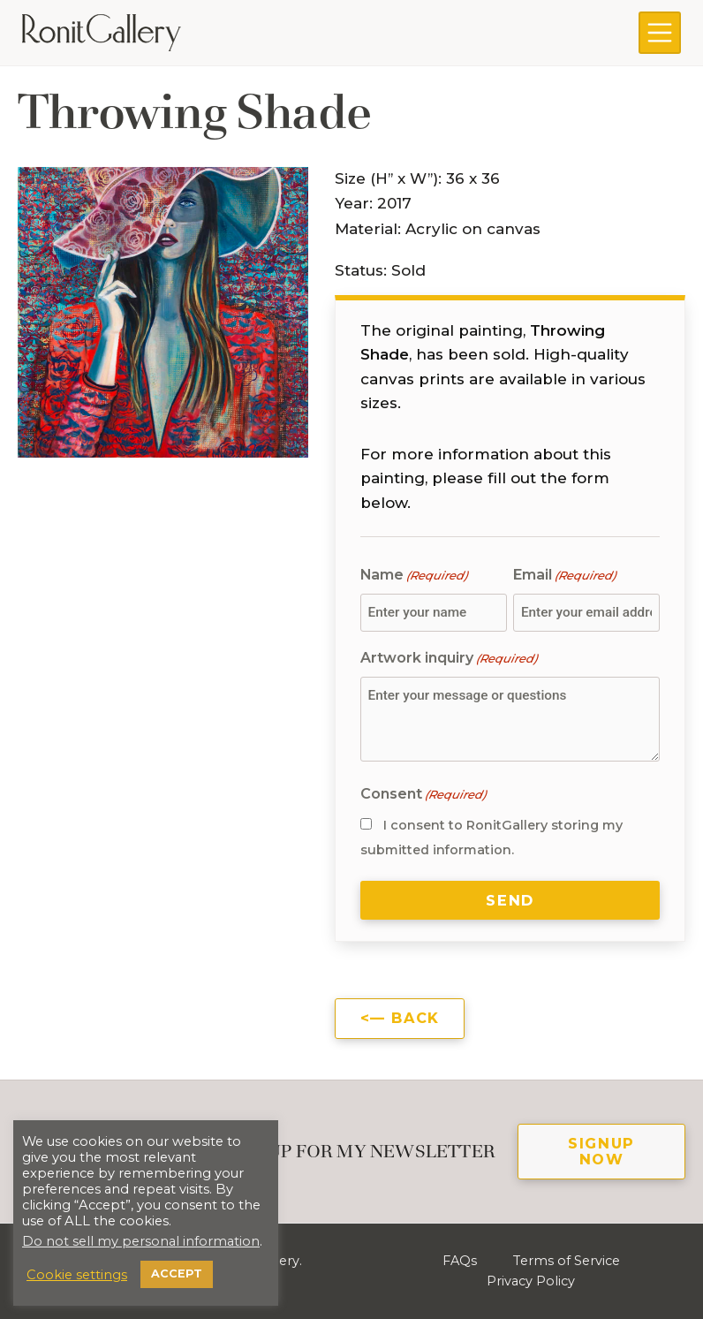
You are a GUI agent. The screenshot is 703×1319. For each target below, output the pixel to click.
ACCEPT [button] (176, 1273)
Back (415, 1018)
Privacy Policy (531, 1281)
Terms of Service (566, 1261)
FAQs (459, 1261)
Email (564, 575)
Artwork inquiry (448, 658)
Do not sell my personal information (141, 1241)
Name (413, 575)
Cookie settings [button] (76, 1275)
